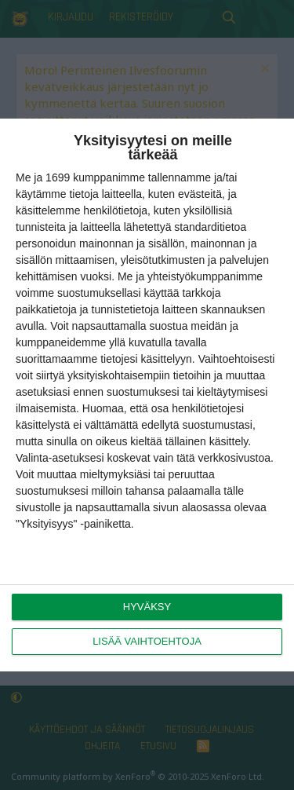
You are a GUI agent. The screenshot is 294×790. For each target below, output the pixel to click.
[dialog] (147, 395)
